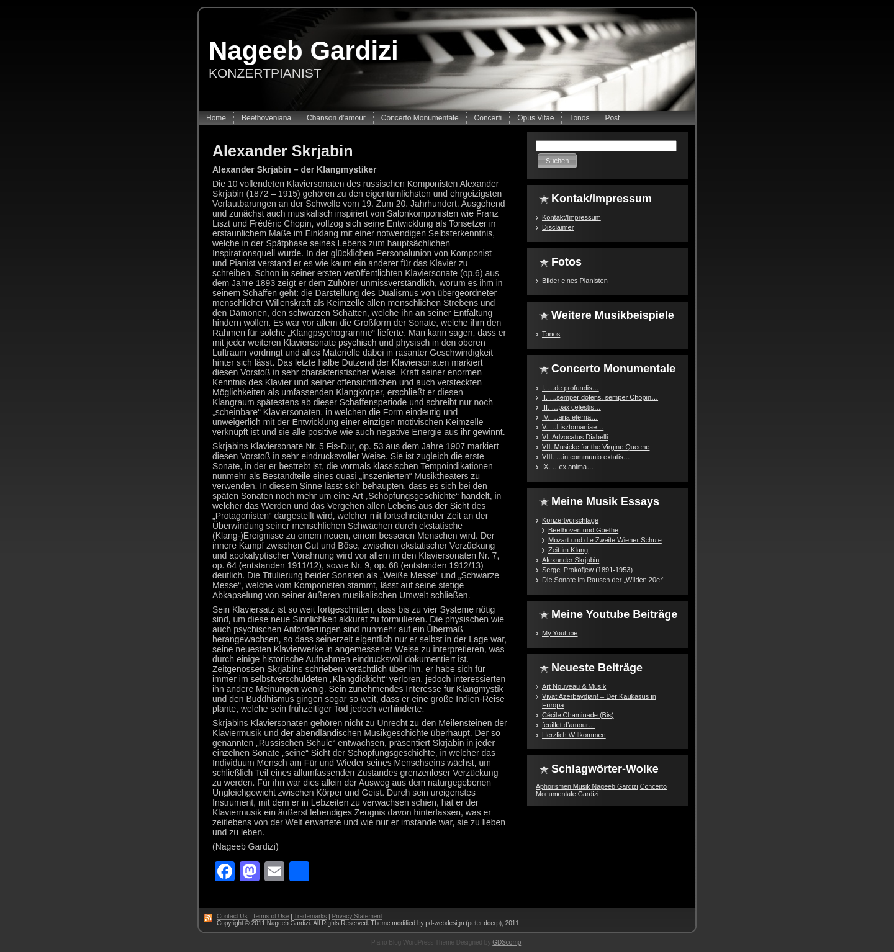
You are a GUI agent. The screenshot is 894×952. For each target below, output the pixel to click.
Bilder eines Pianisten (575, 280)
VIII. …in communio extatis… (586, 456)
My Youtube (560, 633)
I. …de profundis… (570, 388)
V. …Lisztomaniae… (572, 427)
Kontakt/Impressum (571, 217)
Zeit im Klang (568, 550)
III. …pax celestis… (571, 407)
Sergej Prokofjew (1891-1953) (587, 569)
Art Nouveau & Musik (574, 686)
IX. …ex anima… (568, 466)
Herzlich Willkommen (574, 735)
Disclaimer (558, 227)
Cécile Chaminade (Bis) (578, 715)
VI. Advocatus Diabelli (575, 437)
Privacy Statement (357, 916)
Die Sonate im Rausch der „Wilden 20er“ (603, 579)
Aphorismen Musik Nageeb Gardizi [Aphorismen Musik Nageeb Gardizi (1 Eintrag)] (587, 786)
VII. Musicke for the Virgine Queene (595, 447)
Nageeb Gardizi (304, 50)
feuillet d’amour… (568, 725)
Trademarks (310, 916)
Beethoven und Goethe (583, 530)
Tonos (551, 334)
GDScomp (506, 942)
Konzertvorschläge (570, 520)
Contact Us (232, 916)
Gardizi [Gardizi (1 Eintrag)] (588, 793)
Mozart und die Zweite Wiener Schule (605, 540)
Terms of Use (270, 916)
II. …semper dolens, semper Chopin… (600, 397)
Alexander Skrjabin (282, 150)
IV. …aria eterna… (570, 417)
